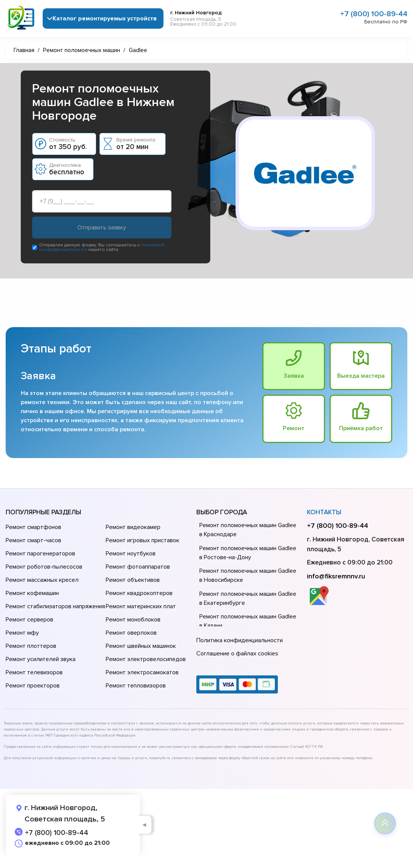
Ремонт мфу (22, 633)
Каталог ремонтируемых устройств (104, 18)
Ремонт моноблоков (133, 620)
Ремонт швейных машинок (141, 646)
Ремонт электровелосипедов (146, 659)
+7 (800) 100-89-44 (373, 14)
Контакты (324, 512)
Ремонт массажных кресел (42, 580)
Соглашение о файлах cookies (237, 654)
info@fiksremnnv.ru (336, 576)
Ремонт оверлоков (131, 633)
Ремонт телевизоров (34, 673)
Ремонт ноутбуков (131, 554)
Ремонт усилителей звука (41, 659)
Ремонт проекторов (33, 686)
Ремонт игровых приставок (142, 540)
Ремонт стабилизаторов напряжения (55, 606)
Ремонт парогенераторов (40, 554)
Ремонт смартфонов (33, 527)
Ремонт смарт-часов (33, 540)
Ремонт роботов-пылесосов (44, 567)
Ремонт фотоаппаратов (138, 567)
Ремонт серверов (29, 620)
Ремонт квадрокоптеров (139, 593)
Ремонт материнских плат (141, 606)
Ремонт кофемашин (32, 593)
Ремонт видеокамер (133, 527)
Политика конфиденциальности (239, 640)
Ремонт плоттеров (31, 646)
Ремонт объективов (133, 580)
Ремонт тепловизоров (136, 686)
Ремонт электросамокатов (142, 673)
